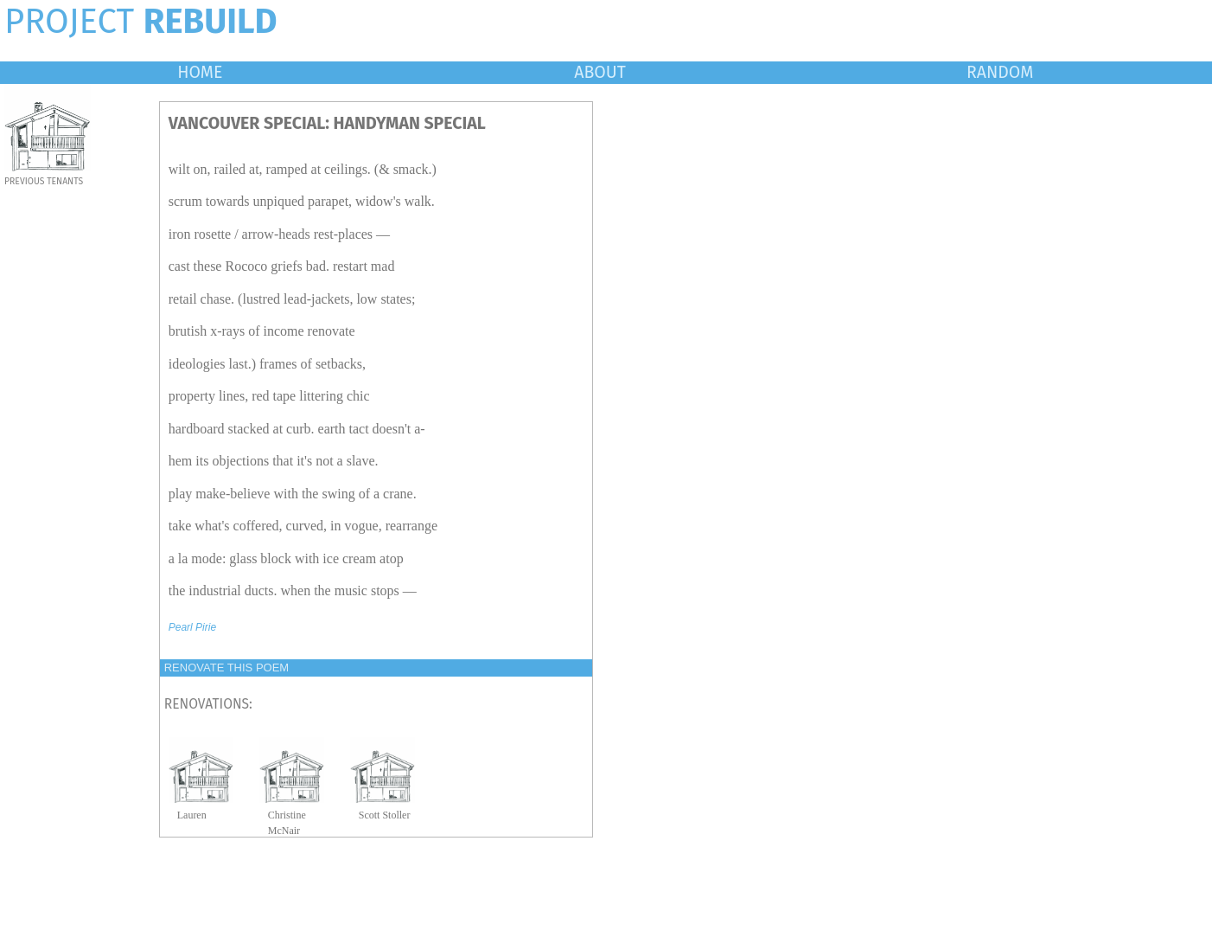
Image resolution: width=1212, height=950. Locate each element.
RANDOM (999, 72)
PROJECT (140, 21)
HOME (199, 72)
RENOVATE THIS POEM (226, 667)
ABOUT (600, 72)
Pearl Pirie (192, 627)
